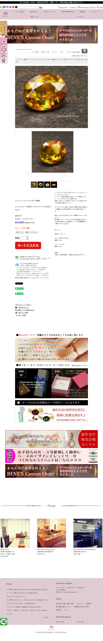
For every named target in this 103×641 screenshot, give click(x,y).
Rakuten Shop (60, 622)
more (46, 617)
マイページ (54, 52)
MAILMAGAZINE (83, 7)
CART (93, 7)
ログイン (61, 52)
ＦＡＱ (66, 610)
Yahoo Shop (80, 622)
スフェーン (33, 59)
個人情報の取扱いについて (63, 607)
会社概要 (58, 610)
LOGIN (100, 7)
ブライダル (80, 17)
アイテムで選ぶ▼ (20, 11)
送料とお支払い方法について (80, 55)
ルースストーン (94, 11)
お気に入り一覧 (45, 52)
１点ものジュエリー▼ (49, 11)
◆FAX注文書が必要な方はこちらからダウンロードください (32, 278)
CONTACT (72, 7)
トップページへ (19, 59)
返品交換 (88, 603)
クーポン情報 (35, 52)
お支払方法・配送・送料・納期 (64, 603)
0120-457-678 (63, 7)
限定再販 (82, 11)
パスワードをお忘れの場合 (73, 52)
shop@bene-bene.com (70, 592)
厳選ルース (26, 59)
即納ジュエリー (35, 17)
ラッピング (79, 603)
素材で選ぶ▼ (34, 11)
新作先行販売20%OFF (68, 11)
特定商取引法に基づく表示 (81, 607)
